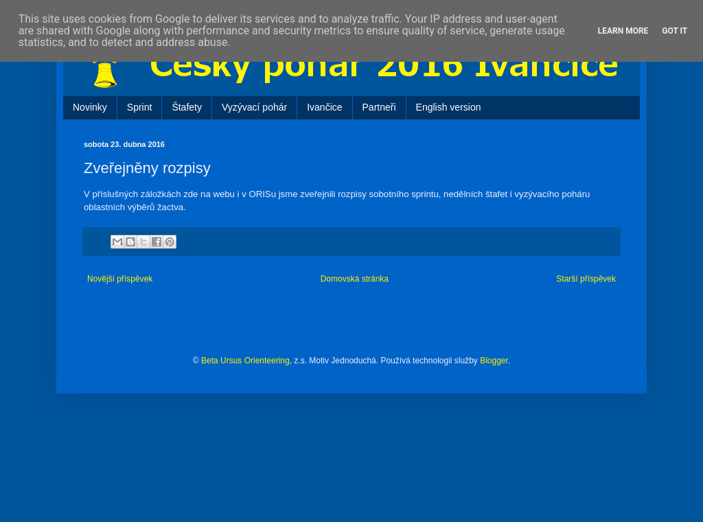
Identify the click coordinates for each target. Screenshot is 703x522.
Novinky (90, 107)
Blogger (494, 360)
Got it (674, 31)
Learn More (623, 31)
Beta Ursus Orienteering (245, 360)
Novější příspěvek (119, 279)
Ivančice (324, 107)
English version (448, 107)
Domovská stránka (355, 279)
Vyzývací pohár (254, 107)
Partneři (379, 107)
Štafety (187, 107)
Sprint (139, 107)
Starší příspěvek (586, 279)
